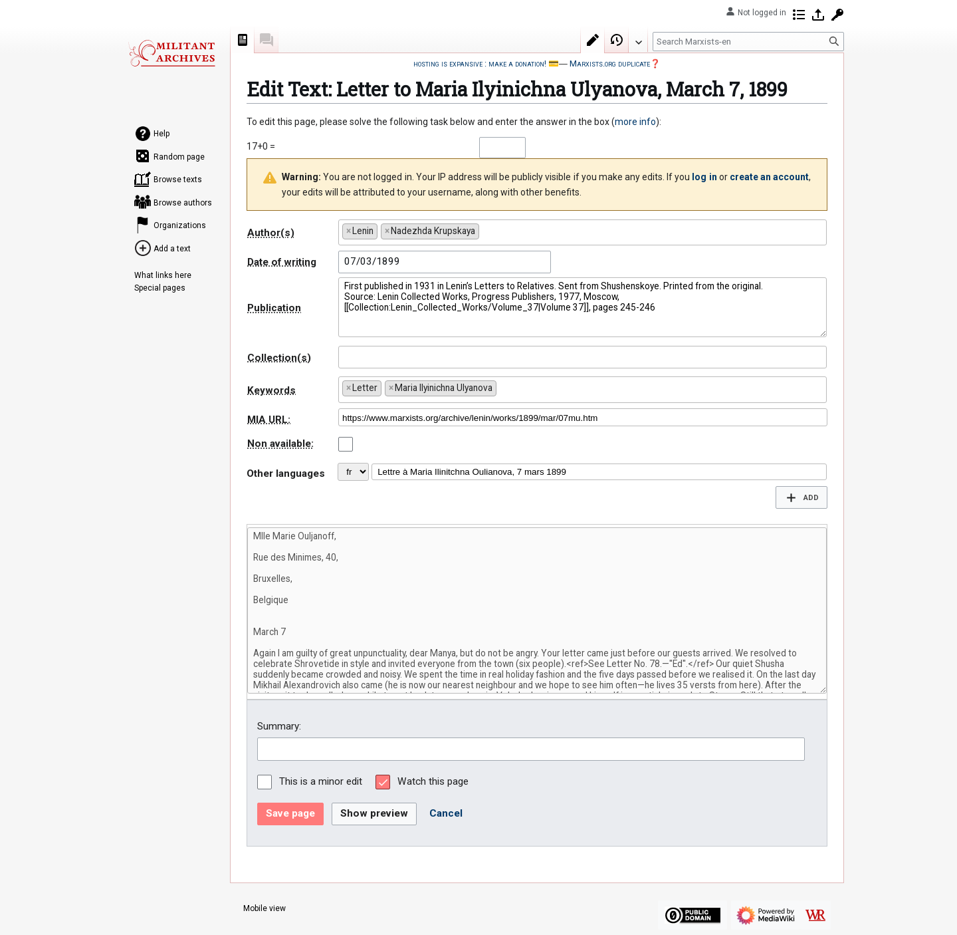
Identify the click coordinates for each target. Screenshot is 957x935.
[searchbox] (485, 228)
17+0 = (261, 146)
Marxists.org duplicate (610, 63)
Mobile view (264, 908)
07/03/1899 (372, 261)
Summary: (279, 726)
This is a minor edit (320, 781)
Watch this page (433, 781)
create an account (769, 177)
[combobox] (582, 232)
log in (704, 177)
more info (635, 121)
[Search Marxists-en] (748, 41)
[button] (801, 497)
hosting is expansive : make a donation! (479, 63)
